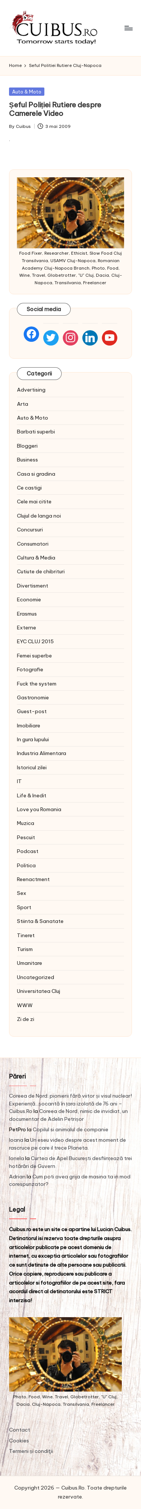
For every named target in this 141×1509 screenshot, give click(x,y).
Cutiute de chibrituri (41, 571)
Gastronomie (33, 697)
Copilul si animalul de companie (70, 1129)
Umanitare (29, 963)
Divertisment (32, 585)
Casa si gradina (36, 473)
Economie (29, 599)
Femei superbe (34, 655)
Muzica (25, 823)
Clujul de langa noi (39, 515)
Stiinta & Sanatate (40, 921)
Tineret (26, 935)
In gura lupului (33, 739)
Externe (26, 627)
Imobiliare (28, 725)
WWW (25, 1005)
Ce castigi (29, 487)
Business (27, 459)
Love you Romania (39, 809)
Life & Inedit (31, 795)
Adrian (17, 1176)
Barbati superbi (36, 431)
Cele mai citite (34, 501)
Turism (25, 949)
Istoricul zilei (32, 767)
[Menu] (128, 28)
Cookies (19, 1440)
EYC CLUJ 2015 (35, 641)
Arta (22, 404)
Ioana (16, 1140)
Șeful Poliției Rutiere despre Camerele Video (55, 109)
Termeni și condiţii (31, 1451)
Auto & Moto (26, 92)
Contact (19, 1429)
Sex (21, 893)
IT (19, 781)
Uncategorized (35, 977)
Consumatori (33, 543)
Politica (26, 865)
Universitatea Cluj (38, 991)
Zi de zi (25, 1019)
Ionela (16, 1158)
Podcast (27, 851)
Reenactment (33, 879)
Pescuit (26, 837)
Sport (24, 907)
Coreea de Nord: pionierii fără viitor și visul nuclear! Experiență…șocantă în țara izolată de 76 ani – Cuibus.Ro (70, 1103)
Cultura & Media (36, 557)
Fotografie (30, 669)
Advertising (31, 389)
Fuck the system (36, 683)
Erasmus (27, 613)
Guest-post (32, 711)
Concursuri (30, 529)
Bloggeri (27, 445)
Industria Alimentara (41, 753)
